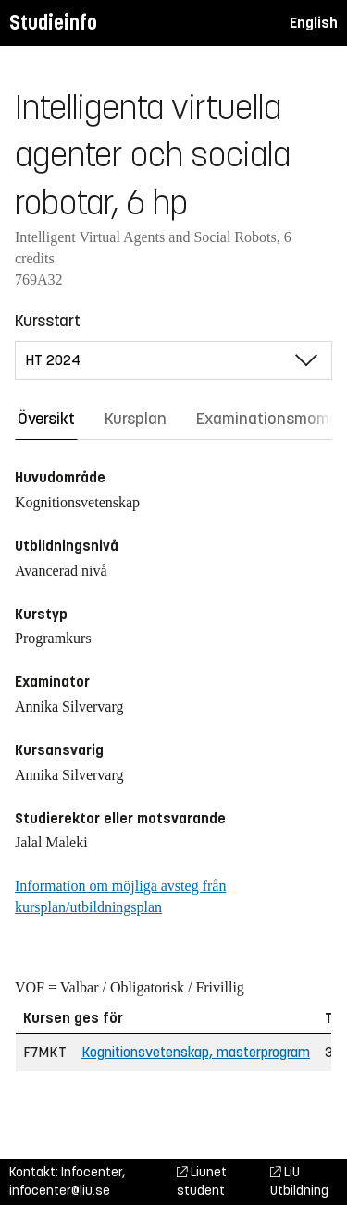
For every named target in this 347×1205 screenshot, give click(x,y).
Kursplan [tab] (136, 418)
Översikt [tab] (46, 418)
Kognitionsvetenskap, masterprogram (195, 1052)
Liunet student (202, 1181)
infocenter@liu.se (59, 1191)
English (314, 22)
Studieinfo (53, 22)
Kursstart (48, 320)
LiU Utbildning (299, 1181)
